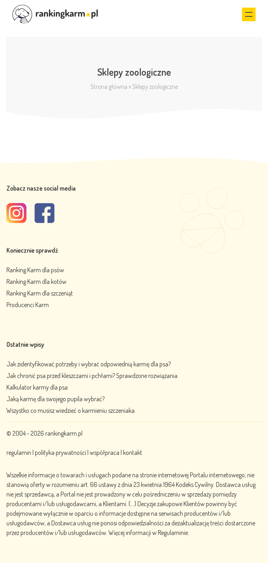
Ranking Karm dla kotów (36, 281)
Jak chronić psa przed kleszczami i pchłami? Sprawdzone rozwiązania (91, 376)
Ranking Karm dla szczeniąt (39, 293)
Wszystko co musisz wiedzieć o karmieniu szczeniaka (70, 410)
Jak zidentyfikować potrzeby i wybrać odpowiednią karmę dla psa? (88, 364)
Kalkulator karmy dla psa (37, 387)
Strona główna (109, 86)
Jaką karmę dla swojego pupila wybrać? (55, 399)
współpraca (104, 452)
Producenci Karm (27, 305)
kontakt (132, 452)
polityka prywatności (60, 452)
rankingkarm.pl (64, 433)
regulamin (19, 452)
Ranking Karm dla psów (35, 270)
